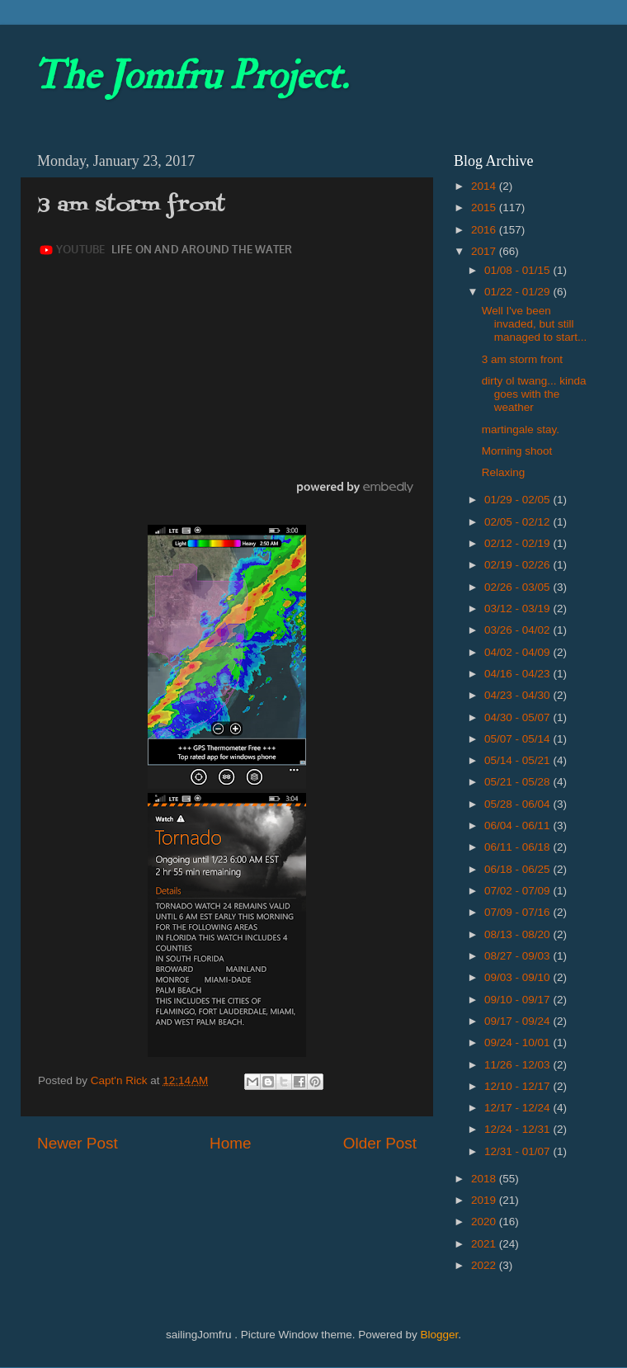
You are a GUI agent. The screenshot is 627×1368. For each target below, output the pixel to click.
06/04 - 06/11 (518, 825)
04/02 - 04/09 (518, 652)
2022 (485, 1265)
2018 (485, 1178)
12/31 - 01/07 (518, 1151)
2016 (485, 230)
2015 (485, 207)
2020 (485, 1221)
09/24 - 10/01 (518, 1042)
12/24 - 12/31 (518, 1129)
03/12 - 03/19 (518, 608)
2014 (485, 186)
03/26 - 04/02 (518, 630)
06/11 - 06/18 (518, 847)
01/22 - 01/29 (518, 291)
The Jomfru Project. (190, 76)
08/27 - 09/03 (518, 956)
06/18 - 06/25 (518, 869)
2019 (485, 1200)
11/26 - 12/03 (518, 1065)
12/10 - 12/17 (518, 1086)
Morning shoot (517, 451)
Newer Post (77, 1143)
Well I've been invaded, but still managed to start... (534, 323)
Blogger (439, 1334)
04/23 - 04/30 (518, 695)
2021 (485, 1244)
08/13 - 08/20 (518, 934)
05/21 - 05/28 (518, 782)
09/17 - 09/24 (518, 1021)
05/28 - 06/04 (518, 804)
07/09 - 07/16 (518, 912)
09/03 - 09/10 (518, 977)
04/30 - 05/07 (518, 717)
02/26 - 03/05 (518, 587)
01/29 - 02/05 (518, 499)
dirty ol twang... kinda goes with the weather (534, 394)
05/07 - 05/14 (518, 739)
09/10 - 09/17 (518, 999)
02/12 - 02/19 (518, 543)
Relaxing (504, 472)
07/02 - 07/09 (518, 890)
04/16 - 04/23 (518, 673)
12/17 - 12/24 (518, 1107)
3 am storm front (522, 359)
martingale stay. (520, 429)
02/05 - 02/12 (518, 522)
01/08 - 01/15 (518, 270)
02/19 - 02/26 (518, 565)
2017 (485, 251)
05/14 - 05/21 (518, 760)
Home (230, 1143)
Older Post (380, 1143)
